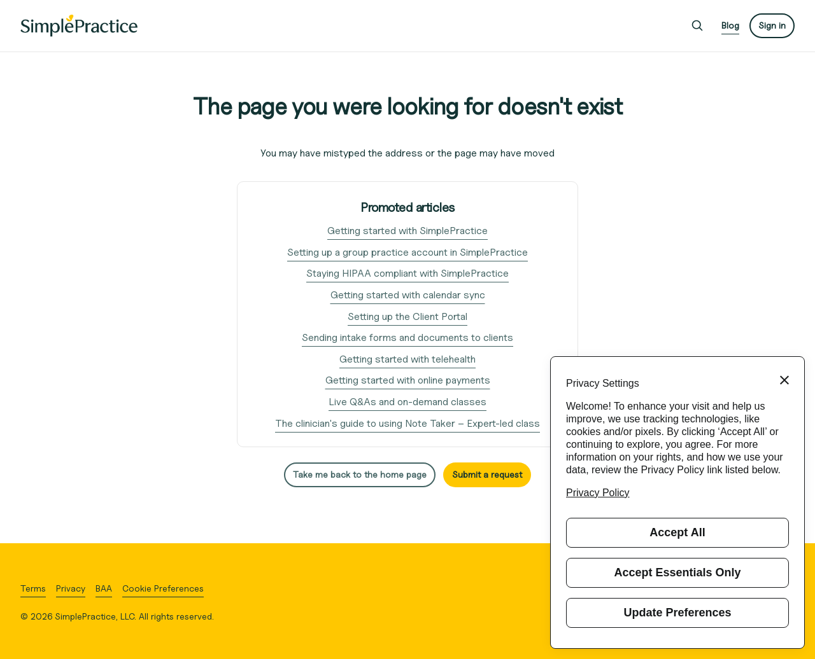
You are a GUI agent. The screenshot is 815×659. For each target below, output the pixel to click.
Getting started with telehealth (407, 359)
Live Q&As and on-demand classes (407, 402)
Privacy (70, 588)
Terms (33, 588)
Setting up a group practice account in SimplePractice (407, 252)
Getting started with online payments (407, 380)
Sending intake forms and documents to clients (407, 337)
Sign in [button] (772, 25)
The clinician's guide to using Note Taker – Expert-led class (407, 423)
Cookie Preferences (163, 588)
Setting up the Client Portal (407, 316)
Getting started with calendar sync (407, 295)
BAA (104, 588)
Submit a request (487, 474)
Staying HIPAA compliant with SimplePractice (407, 273)
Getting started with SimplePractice (407, 231)
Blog (730, 25)
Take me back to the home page (360, 474)
